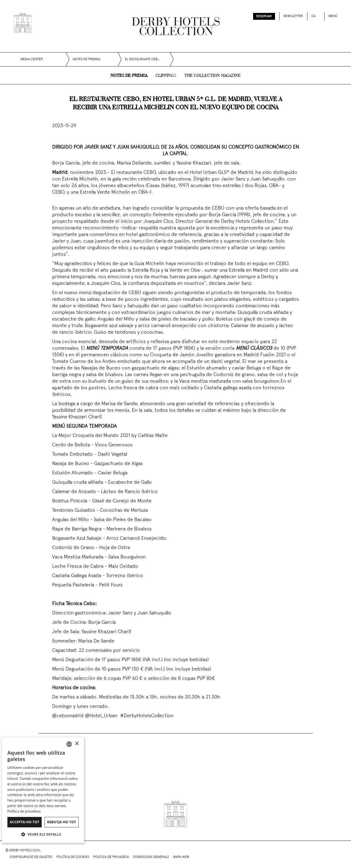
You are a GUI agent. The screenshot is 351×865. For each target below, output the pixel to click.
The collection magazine (212, 76)
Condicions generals (151, 857)
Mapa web (181, 857)
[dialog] (43, 790)
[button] (43, 834)
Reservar (264, 16)
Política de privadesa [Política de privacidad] (24, 811)
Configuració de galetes (31, 857)
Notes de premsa (129, 76)
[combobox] (69, 744)
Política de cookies (72, 857)
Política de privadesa (111, 857)
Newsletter (293, 16)
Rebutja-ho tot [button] (61, 822)
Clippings (165, 76)
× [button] (77, 744)
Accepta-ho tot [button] (24, 822)
